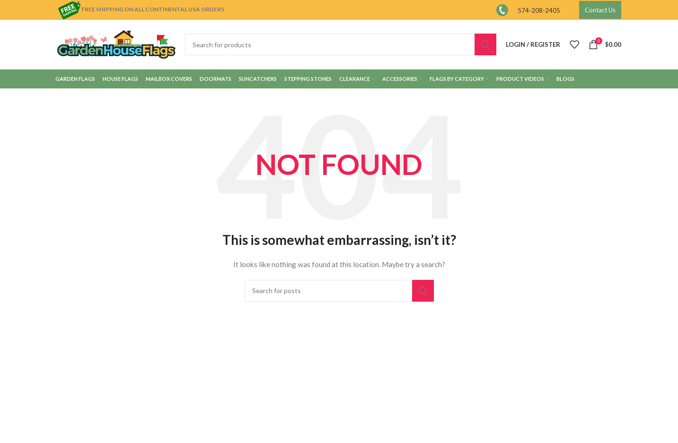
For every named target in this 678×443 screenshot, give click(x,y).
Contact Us (600, 10)
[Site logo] (116, 44)
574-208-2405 (539, 10)
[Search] (340, 44)
